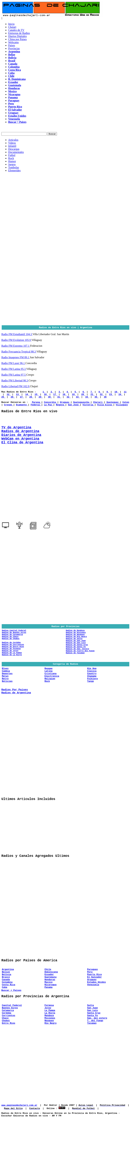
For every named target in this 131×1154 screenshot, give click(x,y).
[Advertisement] (65, 198)
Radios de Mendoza (75, 641)
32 (68, 398)
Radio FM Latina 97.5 (13, 374)
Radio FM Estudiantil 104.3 (16, 334)
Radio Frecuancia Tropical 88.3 (18, 351)
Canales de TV (16, 30)
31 (59, 398)
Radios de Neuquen (75, 646)
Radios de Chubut (11, 651)
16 (46, 395)
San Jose (74, 407)
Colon (125, 404)
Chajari (12, 27)
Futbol (11, 155)
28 (31, 398)
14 (27, 395)
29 (40, 398)
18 (65, 395)
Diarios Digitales (17, 36)
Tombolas (13, 167)
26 (13, 398)
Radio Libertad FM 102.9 (15, 386)
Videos (12, 142)
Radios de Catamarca (12, 646)
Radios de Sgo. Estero (77, 664)
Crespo (8, 407)
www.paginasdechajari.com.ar (19, 1139)
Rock (11, 158)
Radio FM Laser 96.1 (13, 363)
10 (116, 392)
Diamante (22, 407)
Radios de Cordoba (11, 656)
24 (120, 395)
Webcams (13, 42)
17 (55, 395)
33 (78, 398)
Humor (12, 161)
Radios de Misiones (76, 644)
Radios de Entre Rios (13, 661)
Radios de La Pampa (12, 668)
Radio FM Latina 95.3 (13, 368)
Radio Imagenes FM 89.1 (15, 357)
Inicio (11, 23)
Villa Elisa (105, 407)
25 (3, 398)
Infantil (12, 146)
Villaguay (122, 407)
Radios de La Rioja (12, 671)
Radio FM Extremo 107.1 (15, 345)
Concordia (50, 404)
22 (102, 395)
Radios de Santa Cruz (77, 659)
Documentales (16, 152)
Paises (11, 45)
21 (92, 395)
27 (22, 398)
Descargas (13, 149)
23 (111, 395)
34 (87, 398)
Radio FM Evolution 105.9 (16, 340)
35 (96, 398)
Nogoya (60, 407)
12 (9, 395)
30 (50, 398)
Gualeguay (113, 404)
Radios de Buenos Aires (14, 644)
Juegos (12, 164)
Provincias (14, 48)
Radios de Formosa (11, 663)
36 (105, 398)
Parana (36, 404)
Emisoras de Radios (19, 33)
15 (37, 395)
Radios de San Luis (76, 656)
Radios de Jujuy (10, 666)
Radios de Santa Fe (76, 661)
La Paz (48, 407)
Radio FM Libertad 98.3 (15, 380)
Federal (36, 407)
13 (18, 395)
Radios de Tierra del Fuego (80, 667)
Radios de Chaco (10, 649)
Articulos (13, 139)
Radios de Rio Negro (76, 649)
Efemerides (14, 170)
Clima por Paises (17, 39)
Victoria (88, 407)
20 (83, 395)
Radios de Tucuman (75, 669)
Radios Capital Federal (14, 641)
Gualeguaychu (81, 404)
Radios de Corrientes (13, 658)
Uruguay (65, 404)
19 (74, 395)
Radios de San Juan (76, 654)
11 (125, 392)
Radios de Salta (74, 651)
